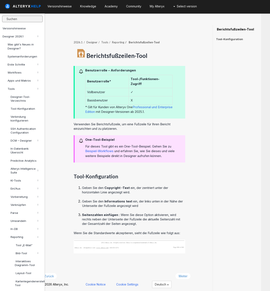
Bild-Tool (26, 253)
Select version (185, 6)
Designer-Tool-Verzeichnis (20, 98)
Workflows (23, 72)
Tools (23, 88)
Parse (24, 212)
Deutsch (171, 282)
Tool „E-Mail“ (23, 245)
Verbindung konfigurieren (19, 118)
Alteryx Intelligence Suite (24, 170)
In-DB (24, 229)
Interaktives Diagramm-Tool (25, 263)
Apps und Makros (23, 80)
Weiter (191, 274)
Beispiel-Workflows (108, 149)
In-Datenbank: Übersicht (20, 150)
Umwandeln (24, 221)
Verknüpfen (24, 204)
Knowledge (88, 6)
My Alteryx (157, 6)
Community (133, 6)
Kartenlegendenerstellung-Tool (28, 283)
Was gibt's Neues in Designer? (21, 46)
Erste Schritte (23, 64)
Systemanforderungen (22, 56)
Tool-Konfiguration (23, 108)
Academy (111, 6)
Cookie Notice (104, 282)
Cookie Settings (136, 282)
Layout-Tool (23, 273)
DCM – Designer (24, 140)
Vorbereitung (24, 196)
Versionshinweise (14, 28)
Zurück (58, 274)
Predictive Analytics (23, 160)
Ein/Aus (24, 188)
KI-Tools (24, 180)
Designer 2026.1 (20, 36)
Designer (100, 40)
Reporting (24, 237)
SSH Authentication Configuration (23, 130)
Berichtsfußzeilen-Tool (235, 29)
